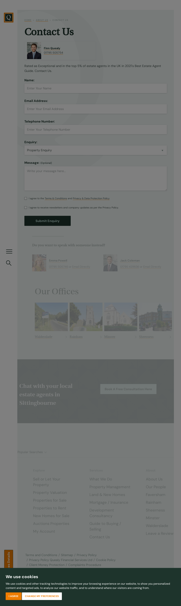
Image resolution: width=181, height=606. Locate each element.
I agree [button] (14, 596)
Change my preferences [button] (42, 596)
